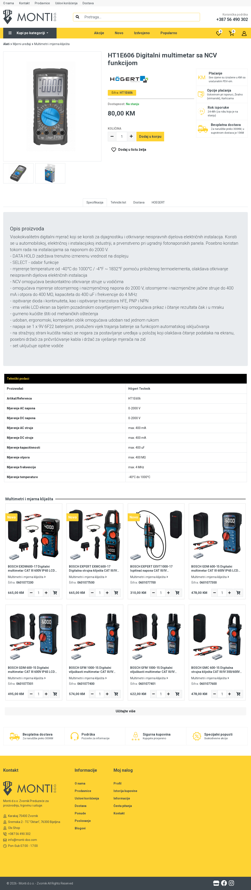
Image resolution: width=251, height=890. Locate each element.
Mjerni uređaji (22, 44)
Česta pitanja (123, 806)
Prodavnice (42, 3)
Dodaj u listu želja (132, 150)
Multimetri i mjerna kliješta (52, 44)
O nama (8, 3)
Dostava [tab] (138, 202)
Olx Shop (11, 828)
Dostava (88, 3)
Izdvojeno (142, 33)
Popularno (169, 33)
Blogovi (80, 828)
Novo (119, 33)
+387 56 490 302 (17, 834)
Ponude (80, 813)
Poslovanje (83, 821)
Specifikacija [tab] (94, 202)
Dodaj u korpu (150, 137)
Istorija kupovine (125, 791)
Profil (117, 783)
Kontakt (24, 3)
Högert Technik (139, 388)
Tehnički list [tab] (118, 202)
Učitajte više (126, 711)
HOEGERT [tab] (158, 202)
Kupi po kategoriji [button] (27, 33)
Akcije (99, 33)
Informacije (122, 798)
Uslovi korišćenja (66, 3)
